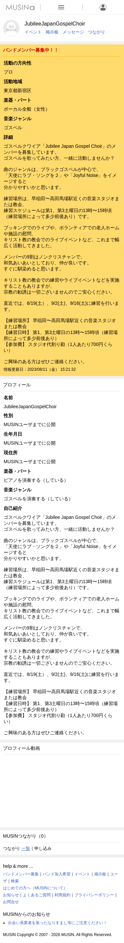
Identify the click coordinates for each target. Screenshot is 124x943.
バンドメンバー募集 (21, 874)
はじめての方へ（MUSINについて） (35, 888)
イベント (33, 31)
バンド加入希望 (56, 874)
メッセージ (73, 31)
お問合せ (11, 902)
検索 (15, 881)
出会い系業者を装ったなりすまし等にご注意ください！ (57, 922)
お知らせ (11, 895)
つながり (96, 31)
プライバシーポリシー (94, 895)
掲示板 (52, 31)
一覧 (25, 848)
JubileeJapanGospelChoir (54, 24)
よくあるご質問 (37, 895)
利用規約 (62, 895)
